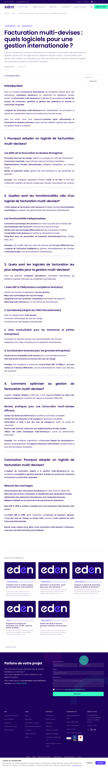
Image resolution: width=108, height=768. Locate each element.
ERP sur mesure (9, 730)
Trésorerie (7, 723)
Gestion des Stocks (10, 726)
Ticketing (28, 730)
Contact (85, 1)
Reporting (49, 726)
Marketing (28, 719)
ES (102, 2)
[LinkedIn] (91, 730)
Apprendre (53, 7)
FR (92, 2)
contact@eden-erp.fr (23, 2)
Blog (13, 13)
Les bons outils (24, 7)
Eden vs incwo (71, 729)
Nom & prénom (58, 661)
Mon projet (57, 677)
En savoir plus (76, 765)
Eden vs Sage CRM (72, 725)
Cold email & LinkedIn (32, 723)
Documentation (69, 757)
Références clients (44, 757)
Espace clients (50, 719)
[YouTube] (95, 730)
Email (55, 669)
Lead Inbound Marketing (33, 726)
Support (79, 1)
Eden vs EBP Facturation (74, 733)
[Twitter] (88, 730)
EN (95, 2)
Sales (27, 715)
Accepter (100, 763)
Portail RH (49, 723)
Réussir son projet (81, 7)
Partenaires (58, 757)
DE (99, 2)
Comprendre (66, 7)
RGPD (27, 737)
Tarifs (79, 757)
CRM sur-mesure (30, 733)
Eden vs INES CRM (72, 722)
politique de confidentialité (75, 689)
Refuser (89, 763)
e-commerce (32, 365)
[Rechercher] (91, 7)
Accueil (6, 13)
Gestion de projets (52, 730)
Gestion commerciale (11, 715)
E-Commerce (50, 715)
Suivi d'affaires (9, 719)
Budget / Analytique (52, 733)
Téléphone (82, 661)
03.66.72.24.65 (9, 2)
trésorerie (30, 501)
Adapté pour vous (39, 7)
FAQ (34, 757)
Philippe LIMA (9, 66)
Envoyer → (78, 694)
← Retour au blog (10, 647)
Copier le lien (93, 82)
